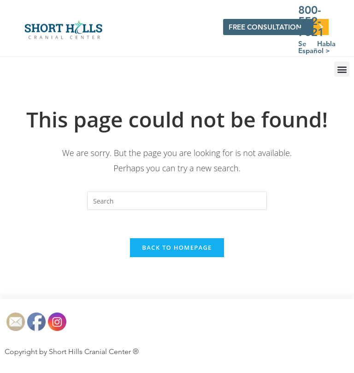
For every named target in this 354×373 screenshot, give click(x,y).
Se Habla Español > (317, 47)
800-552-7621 (311, 21)
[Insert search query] (177, 201)
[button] (341, 69)
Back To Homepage (177, 247)
